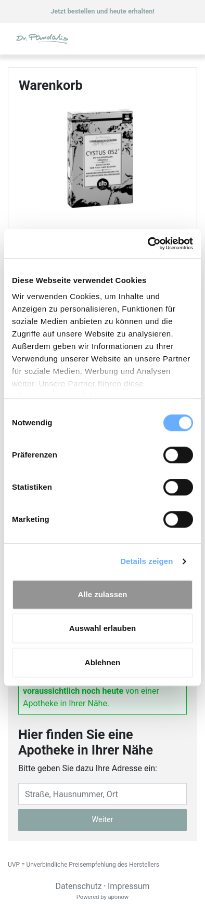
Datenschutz (78, 886)
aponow (118, 897)
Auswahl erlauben (102, 628)
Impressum (129, 886)
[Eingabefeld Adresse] (102, 794)
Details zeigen (146, 561)
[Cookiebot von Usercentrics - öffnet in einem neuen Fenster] (148, 243)
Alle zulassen (102, 594)
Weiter (102, 819)
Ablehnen (102, 662)
